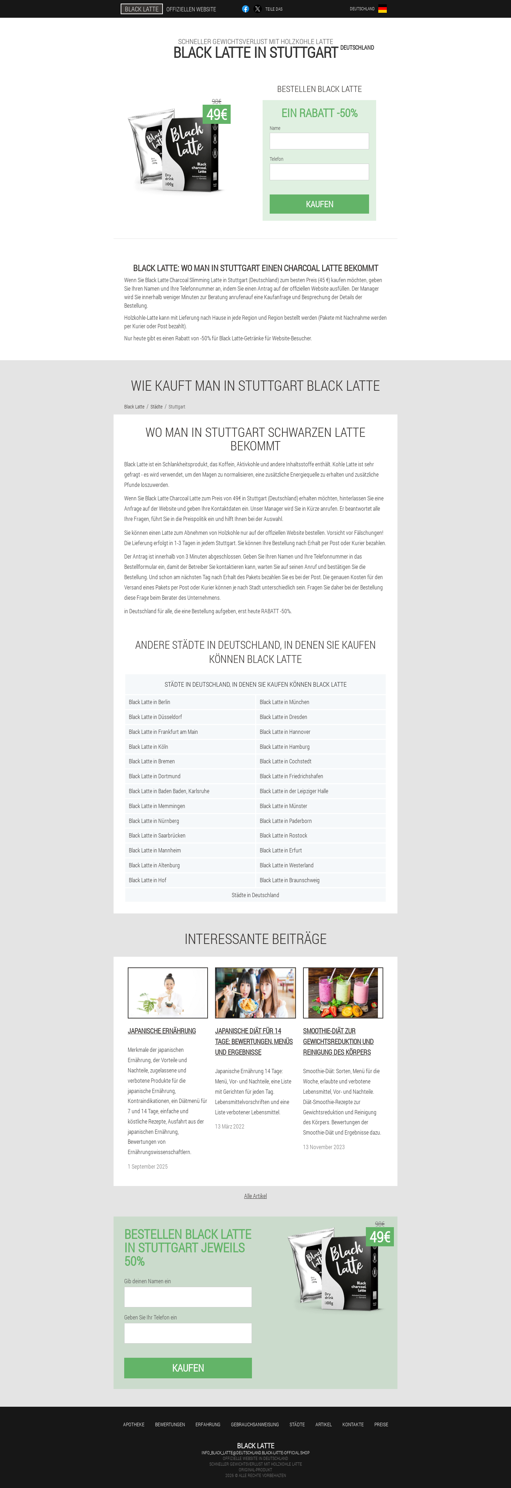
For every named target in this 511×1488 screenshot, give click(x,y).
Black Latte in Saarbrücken (157, 835)
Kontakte (353, 1424)
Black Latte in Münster (283, 805)
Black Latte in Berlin (149, 701)
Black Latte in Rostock (283, 835)
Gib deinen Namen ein (147, 1281)
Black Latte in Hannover (285, 731)
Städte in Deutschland (255, 895)
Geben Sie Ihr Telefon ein (150, 1317)
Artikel (323, 1424)
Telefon (277, 159)
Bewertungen (170, 1424)
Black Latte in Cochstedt (286, 761)
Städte (297, 1424)
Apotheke (133, 1424)
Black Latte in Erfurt (281, 850)
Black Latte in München (284, 701)
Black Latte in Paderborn (286, 820)
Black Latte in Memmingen (157, 805)
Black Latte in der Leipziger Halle (294, 791)
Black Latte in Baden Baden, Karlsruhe (169, 791)
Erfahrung (208, 1424)
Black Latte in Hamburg (285, 746)
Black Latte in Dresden (283, 716)
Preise (381, 1424)
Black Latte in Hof (147, 880)
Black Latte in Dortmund (155, 776)
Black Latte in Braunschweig (290, 880)
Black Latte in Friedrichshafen (291, 776)
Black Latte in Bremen (152, 761)
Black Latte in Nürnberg (154, 820)
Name (275, 128)
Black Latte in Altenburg (154, 865)
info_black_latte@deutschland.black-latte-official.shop (255, 1452)
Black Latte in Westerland (287, 865)
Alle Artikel (255, 1195)
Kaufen (319, 204)
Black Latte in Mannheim (155, 850)
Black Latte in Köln (148, 746)
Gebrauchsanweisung (255, 1424)
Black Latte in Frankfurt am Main (163, 731)
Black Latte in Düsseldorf (155, 716)
